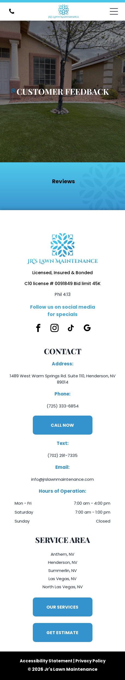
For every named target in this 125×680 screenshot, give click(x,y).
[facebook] (38, 329)
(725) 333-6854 (63, 406)
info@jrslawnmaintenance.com (62, 479)
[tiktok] (71, 329)
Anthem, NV (62, 554)
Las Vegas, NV (62, 578)
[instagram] (54, 329)
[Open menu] (114, 11)
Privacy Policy (90, 661)
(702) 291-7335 (62, 455)
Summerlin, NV (62, 570)
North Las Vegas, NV (63, 587)
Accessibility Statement (46, 661)
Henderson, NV (62, 562)
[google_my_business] (87, 329)
